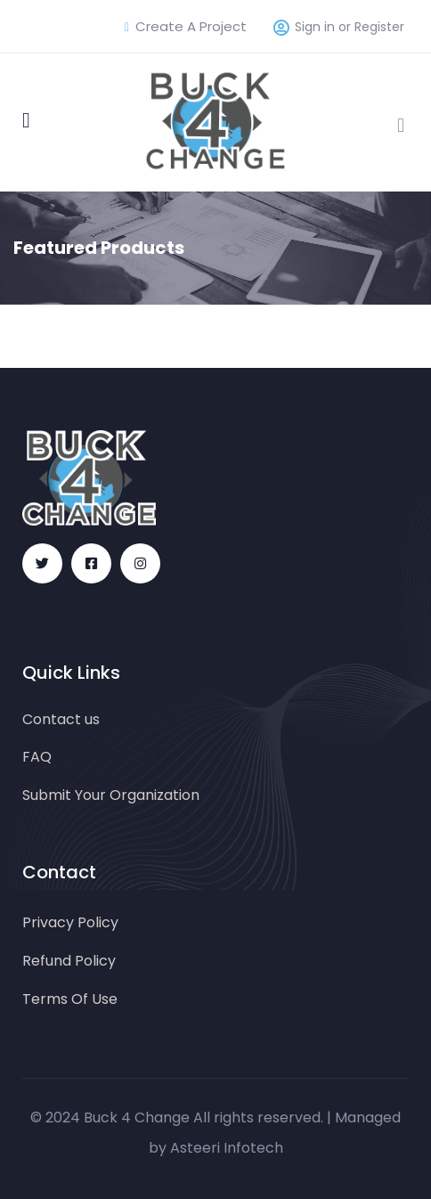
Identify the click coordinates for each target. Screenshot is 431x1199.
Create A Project (186, 26)
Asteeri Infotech (226, 1148)
